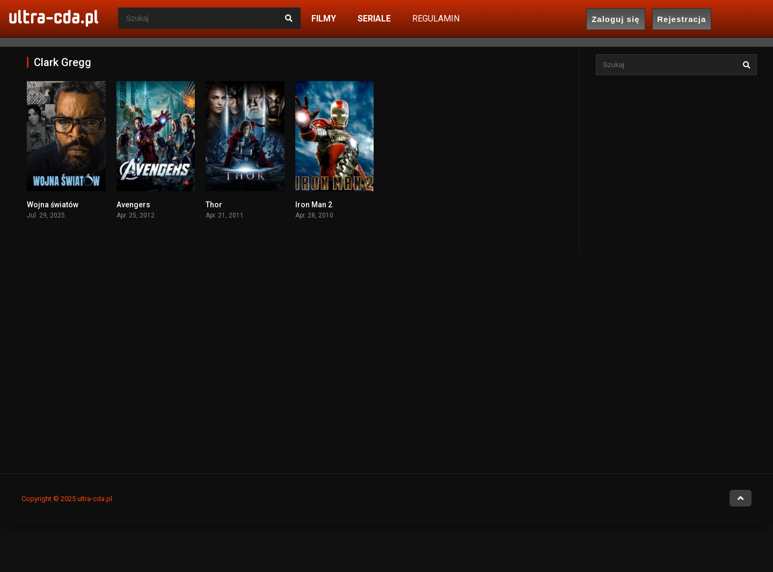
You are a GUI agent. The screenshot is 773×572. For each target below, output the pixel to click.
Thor (214, 204)
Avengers (133, 204)
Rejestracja (681, 19)
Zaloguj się (615, 19)
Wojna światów (52, 204)
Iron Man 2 (313, 204)
